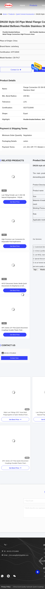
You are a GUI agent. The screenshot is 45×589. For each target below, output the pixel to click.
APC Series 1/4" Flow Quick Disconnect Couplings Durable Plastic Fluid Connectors (15, 330)
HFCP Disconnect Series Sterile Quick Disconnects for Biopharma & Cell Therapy (14, 286)
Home (22, 5)
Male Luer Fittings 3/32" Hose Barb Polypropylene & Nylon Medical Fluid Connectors (15, 414)
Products (33, 5)
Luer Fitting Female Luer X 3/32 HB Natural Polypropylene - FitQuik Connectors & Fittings (13, 197)
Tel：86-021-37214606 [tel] (10, 551)
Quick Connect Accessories (25, 14)
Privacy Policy (5, 587)
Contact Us (16, 70)
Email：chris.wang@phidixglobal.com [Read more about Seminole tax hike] (14, 555)
